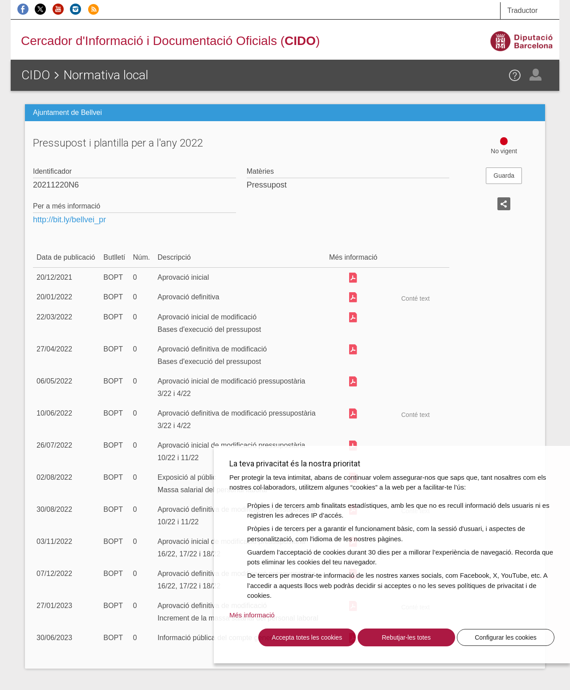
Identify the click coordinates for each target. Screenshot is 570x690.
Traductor (522, 10)
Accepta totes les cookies (307, 637)
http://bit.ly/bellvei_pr (69, 219)
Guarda (503, 175)
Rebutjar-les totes (406, 637)
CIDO (35, 75)
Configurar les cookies (506, 637)
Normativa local (105, 75)
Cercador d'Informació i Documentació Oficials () (170, 41)
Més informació (252, 615)
